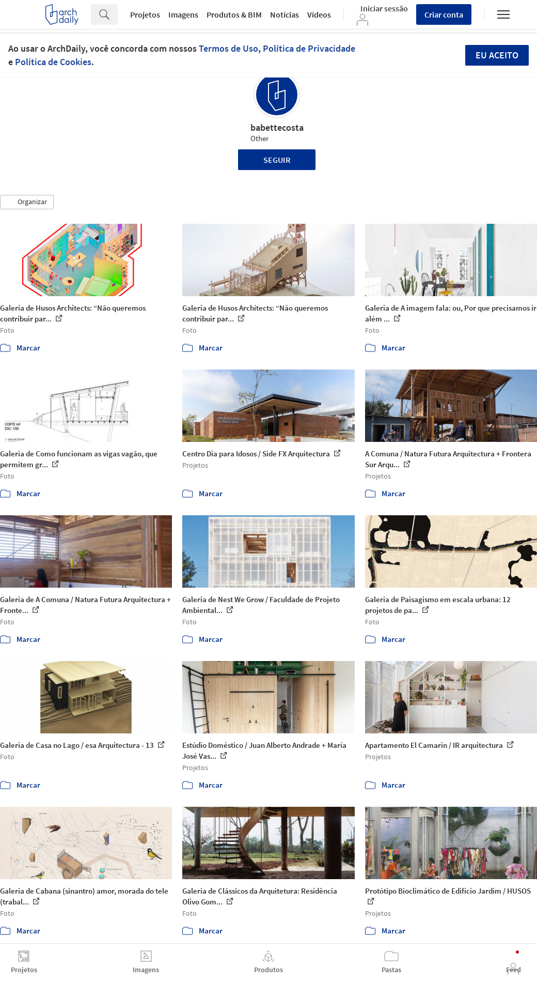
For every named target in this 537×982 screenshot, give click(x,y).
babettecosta (277, 127)
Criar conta (443, 14)
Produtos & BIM (234, 14)
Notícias (284, 14)
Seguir (277, 160)
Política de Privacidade (309, 48)
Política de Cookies (53, 62)
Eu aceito (497, 55)
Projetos (145, 14)
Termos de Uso (228, 48)
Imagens (183, 14)
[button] (27, 202)
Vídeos (319, 14)
